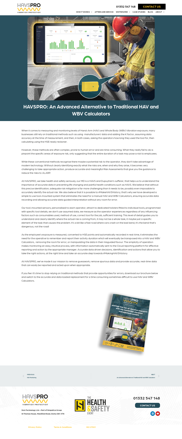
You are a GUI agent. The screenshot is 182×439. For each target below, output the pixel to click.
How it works (84, 11)
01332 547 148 (126, 6)
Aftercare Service (104, 12)
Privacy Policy (35, 427)
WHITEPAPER (123, 11)
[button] (152, 7)
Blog (150, 12)
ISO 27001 (91, 427)
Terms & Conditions (63, 427)
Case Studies (139, 12)
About (160, 11)
